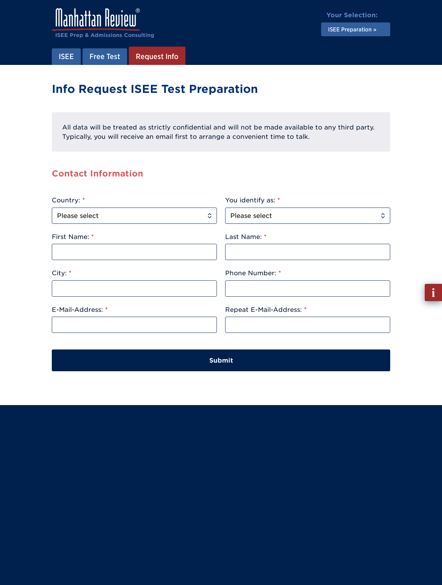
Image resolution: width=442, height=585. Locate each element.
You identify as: (252, 200)
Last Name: (246, 236)
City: (61, 273)
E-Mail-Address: (80, 309)
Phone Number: (253, 273)
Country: (68, 200)
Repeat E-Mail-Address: (266, 309)
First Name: (73, 236)
